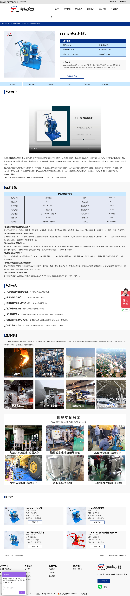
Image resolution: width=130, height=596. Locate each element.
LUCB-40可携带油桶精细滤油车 (116, 555)
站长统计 (84, 594)
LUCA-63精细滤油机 (17, 555)
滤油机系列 (26, 23)
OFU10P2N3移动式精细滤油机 (15, 178)
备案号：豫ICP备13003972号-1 (45, 594)
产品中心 (78, 9)
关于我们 (67, 9)
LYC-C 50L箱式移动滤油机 (56, 178)
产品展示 (17, 23)
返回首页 (112, 1)
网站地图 (123, 1)
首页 (57, 9)
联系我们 (114, 9)
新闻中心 (90, 9)
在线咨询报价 (72, 76)
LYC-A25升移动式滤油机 (36, 178)
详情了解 (35, 522)
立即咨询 (103, 581)
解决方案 (102, 9)
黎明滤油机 (35, 23)
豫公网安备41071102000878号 (69, 594)
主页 (11, 23)
